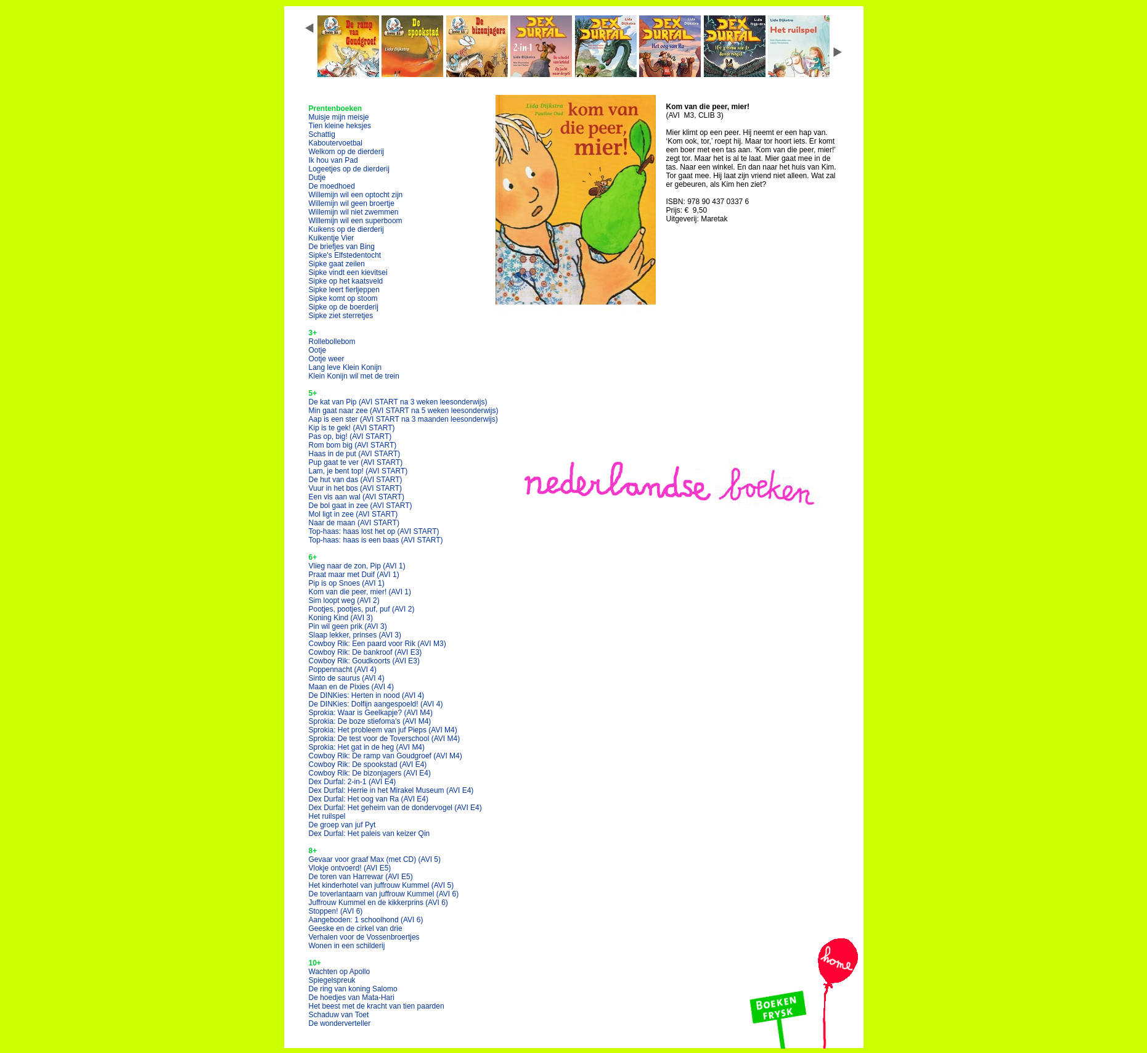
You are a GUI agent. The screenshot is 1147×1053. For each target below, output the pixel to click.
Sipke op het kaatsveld (346, 281)
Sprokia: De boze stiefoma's (370, 721)
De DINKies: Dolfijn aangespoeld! (376, 704)
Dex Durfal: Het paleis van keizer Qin (369, 833)
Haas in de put (355, 453)
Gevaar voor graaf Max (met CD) (375, 859)
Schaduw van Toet (339, 1014)
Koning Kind (341, 617)
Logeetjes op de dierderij (349, 169)
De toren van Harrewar (361, 876)
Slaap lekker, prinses (355, 635)
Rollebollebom (332, 341)
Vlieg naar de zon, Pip (357, 566)
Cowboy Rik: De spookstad (368, 764)
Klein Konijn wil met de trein (354, 376)
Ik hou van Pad (333, 160)
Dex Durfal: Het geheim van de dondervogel (395, 807)
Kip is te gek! (352, 428)
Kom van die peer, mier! (360, 592)
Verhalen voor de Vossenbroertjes (364, 937)
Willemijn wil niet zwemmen (354, 212)
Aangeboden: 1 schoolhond (366, 920)
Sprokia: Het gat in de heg (367, 747)
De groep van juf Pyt (342, 825)
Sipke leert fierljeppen (344, 289)
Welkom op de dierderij (347, 151)
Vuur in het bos (355, 488)
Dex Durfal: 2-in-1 (352, 781)
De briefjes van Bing (342, 246)
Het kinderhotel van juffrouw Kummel (381, 885)
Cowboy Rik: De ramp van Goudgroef (385, 756)
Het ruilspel (327, 816)
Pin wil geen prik (348, 626)
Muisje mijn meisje (339, 117)
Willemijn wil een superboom (355, 220)
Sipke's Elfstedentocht (345, 255)
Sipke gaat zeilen (337, 264)
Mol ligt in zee (353, 514)
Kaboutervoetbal (335, 143)
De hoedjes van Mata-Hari (351, 997)
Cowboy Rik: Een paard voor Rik (377, 643)
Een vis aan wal (356, 497)
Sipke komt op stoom (343, 298)
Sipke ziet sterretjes (341, 315)
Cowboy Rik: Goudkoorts (364, 661)
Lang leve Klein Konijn (345, 367)
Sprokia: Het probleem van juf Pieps (383, 730)
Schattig (322, 134)
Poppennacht (343, 669)
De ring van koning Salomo (353, 989)
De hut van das (355, 479)
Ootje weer (327, 358)
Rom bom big (353, 445)
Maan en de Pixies (351, 686)
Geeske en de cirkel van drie (355, 928)
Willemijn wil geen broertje (351, 203)
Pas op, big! (350, 436)
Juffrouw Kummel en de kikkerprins (378, 902)
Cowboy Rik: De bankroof (365, 652)
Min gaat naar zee (404, 410)
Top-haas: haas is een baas (376, 540)
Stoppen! (336, 911)
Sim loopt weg (344, 600)
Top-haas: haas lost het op (374, 531)
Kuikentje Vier (331, 238)
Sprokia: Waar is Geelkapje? (371, 712)
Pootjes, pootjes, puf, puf (362, 609)
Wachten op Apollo (339, 971)
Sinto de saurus (347, 678)
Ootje (318, 350)
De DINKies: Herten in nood (367, 695)
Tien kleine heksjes (340, 125)
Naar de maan (354, 522)
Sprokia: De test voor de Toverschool (384, 738)
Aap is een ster (403, 419)
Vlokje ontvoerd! (350, 868)
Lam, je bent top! (358, 471)
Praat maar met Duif (354, 574)
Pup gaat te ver (356, 462)
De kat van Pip (398, 402)
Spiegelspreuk (332, 980)
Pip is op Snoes (347, 583)
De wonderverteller (340, 1023)
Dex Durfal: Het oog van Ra (369, 799)
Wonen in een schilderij (347, 945)
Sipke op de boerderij (343, 307)
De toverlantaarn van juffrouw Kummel (384, 894)
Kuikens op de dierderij (346, 229)
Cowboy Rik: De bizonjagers (370, 773)
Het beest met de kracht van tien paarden (376, 1006)
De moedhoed (332, 186)
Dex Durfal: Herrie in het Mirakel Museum (391, 790)
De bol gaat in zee (360, 505)
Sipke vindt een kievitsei (348, 272)
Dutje (317, 177)
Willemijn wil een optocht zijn (356, 195)
